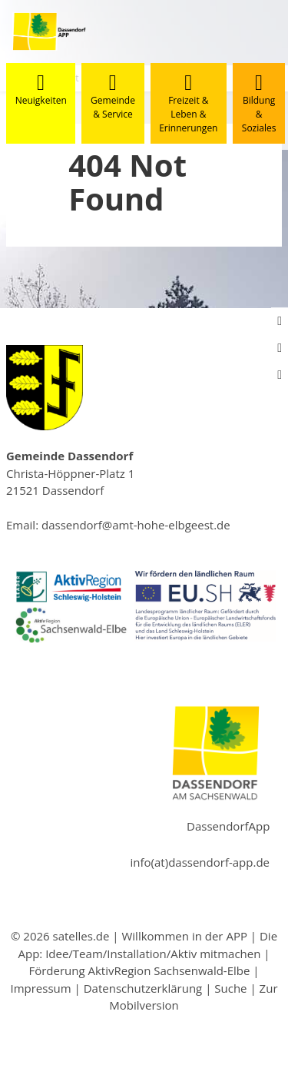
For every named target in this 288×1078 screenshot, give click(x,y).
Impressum (40, 988)
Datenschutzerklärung (143, 988)
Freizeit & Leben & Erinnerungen (188, 103)
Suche (230, 988)
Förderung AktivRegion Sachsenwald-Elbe (139, 970)
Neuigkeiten (41, 89)
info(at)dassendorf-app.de (200, 862)
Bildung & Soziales (259, 103)
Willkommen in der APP (184, 936)
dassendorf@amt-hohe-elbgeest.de (135, 524)
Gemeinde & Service (113, 96)
